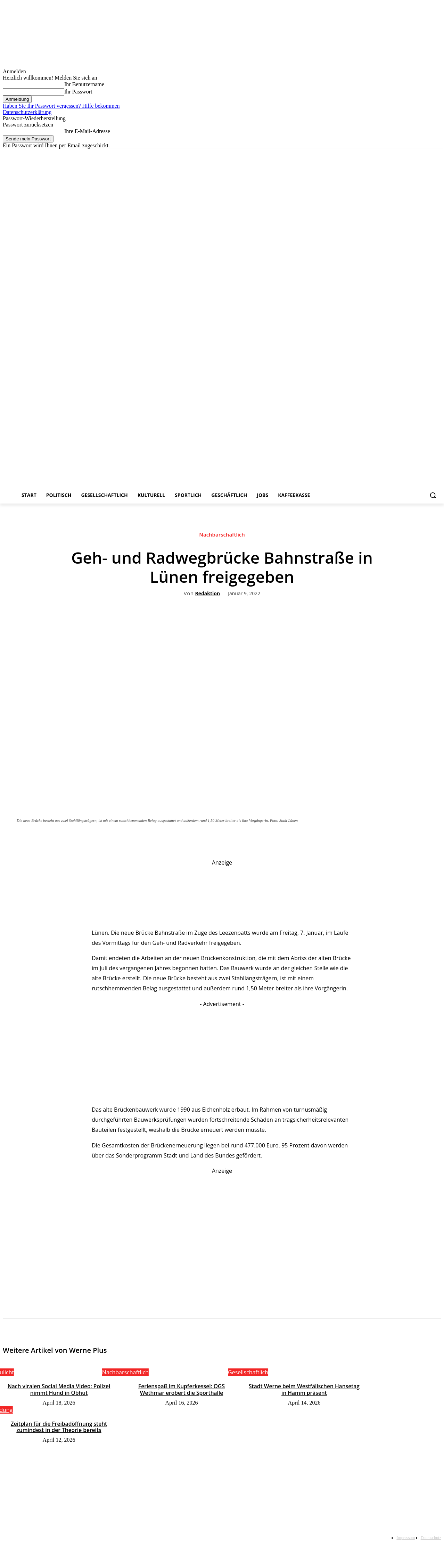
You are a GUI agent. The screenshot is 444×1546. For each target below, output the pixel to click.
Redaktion (207, 594)
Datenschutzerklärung (27, 112)
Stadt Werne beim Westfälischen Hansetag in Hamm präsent (304, 1389)
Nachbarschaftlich (222, 536)
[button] (433, 495)
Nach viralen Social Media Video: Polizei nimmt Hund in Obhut (58, 1389)
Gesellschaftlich (248, 1372)
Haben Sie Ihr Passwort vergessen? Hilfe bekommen (61, 106)
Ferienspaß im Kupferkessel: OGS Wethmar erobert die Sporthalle (182, 1389)
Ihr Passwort (78, 92)
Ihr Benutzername (84, 84)
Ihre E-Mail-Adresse (87, 131)
